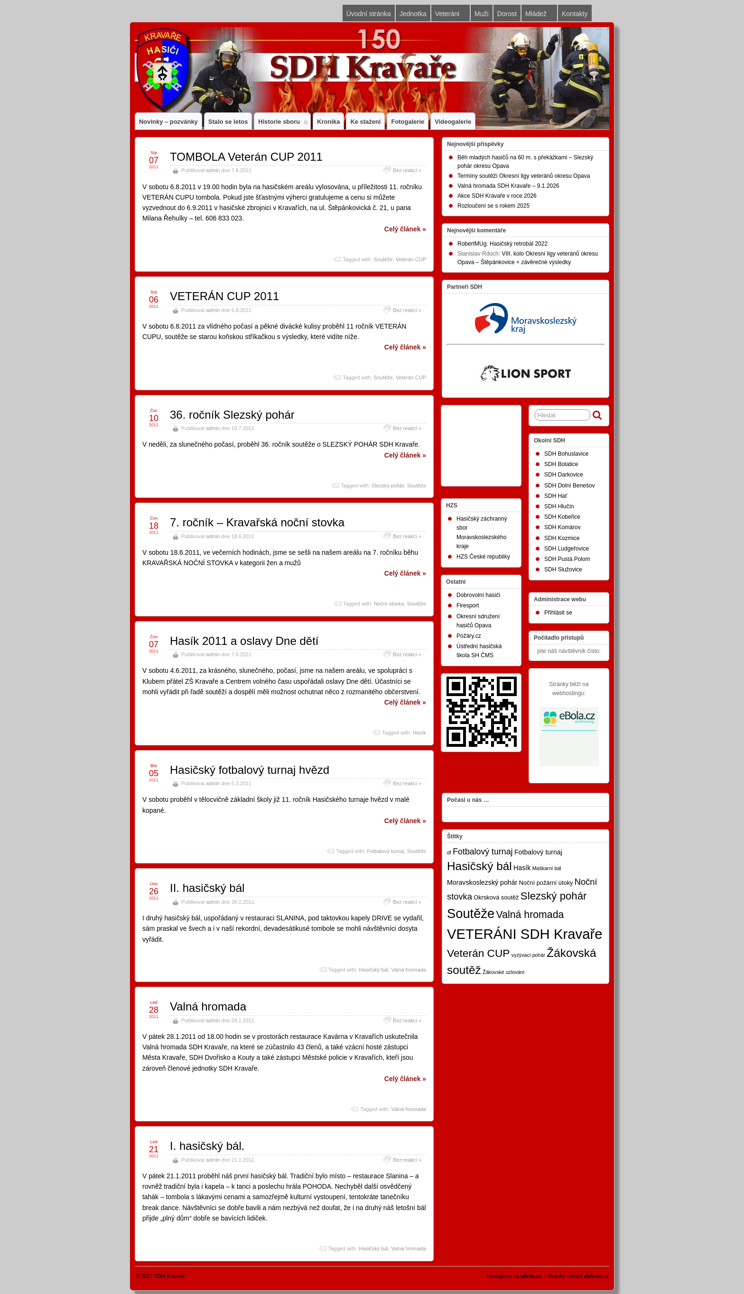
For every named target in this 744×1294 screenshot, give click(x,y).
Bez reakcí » (407, 170)
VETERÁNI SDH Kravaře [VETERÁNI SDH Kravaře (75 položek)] (525, 934)
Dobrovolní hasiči (478, 595)
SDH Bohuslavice (566, 453)
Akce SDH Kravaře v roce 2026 (497, 196)
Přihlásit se (558, 612)
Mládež (540, 15)
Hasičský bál (373, 970)
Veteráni (451, 15)
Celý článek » (405, 229)
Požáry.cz (468, 636)
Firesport (467, 605)
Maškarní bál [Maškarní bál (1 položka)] (546, 868)
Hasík (419, 732)
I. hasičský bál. (207, 1145)
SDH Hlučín (559, 506)
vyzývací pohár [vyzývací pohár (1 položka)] (528, 955)
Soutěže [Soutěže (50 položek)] (470, 913)
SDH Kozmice (562, 538)
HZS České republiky (483, 556)
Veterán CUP (411, 259)
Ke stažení (365, 121)
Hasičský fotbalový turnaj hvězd (249, 769)
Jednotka (413, 14)
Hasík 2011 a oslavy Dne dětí (244, 640)
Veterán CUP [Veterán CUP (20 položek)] (478, 953)
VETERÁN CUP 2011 (224, 296)
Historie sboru (283, 123)
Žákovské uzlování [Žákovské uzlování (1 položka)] (503, 972)
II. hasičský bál (207, 887)
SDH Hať (555, 496)
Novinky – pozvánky (168, 121)
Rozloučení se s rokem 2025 (493, 205)
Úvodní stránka (368, 14)
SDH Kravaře (169, 1276)
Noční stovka (389, 603)
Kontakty (574, 14)
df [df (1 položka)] (449, 852)
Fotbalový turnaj (385, 851)
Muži (481, 14)
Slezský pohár (388, 485)
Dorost (507, 14)
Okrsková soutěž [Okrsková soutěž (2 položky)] (496, 897)
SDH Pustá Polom (567, 559)
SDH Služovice (563, 569)
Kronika (328, 121)
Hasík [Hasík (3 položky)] (521, 868)
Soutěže (382, 259)
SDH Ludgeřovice (566, 548)
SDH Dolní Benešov (569, 485)
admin (213, 170)
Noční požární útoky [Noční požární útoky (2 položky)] (546, 882)
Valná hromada (408, 970)
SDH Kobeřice (562, 517)
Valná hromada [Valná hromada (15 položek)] (530, 914)
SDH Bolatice (561, 464)
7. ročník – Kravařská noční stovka (257, 522)
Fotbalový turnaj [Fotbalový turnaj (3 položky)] (538, 852)
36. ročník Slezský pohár (232, 414)
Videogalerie (453, 121)
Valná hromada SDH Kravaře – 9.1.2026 (508, 186)
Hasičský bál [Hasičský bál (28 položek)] (479, 866)
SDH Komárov (562, 527)
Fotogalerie (407, 121)
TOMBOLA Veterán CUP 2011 (246, 156)
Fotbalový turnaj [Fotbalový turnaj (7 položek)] (482, 851)
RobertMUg (471, 243)
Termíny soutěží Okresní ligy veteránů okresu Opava (523, 176)
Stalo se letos (228, 121)
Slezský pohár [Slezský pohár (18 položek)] (554, 896)
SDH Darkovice (563, 474)
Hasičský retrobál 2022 (519, 243)
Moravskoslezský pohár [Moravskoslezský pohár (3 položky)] (482, 882)
